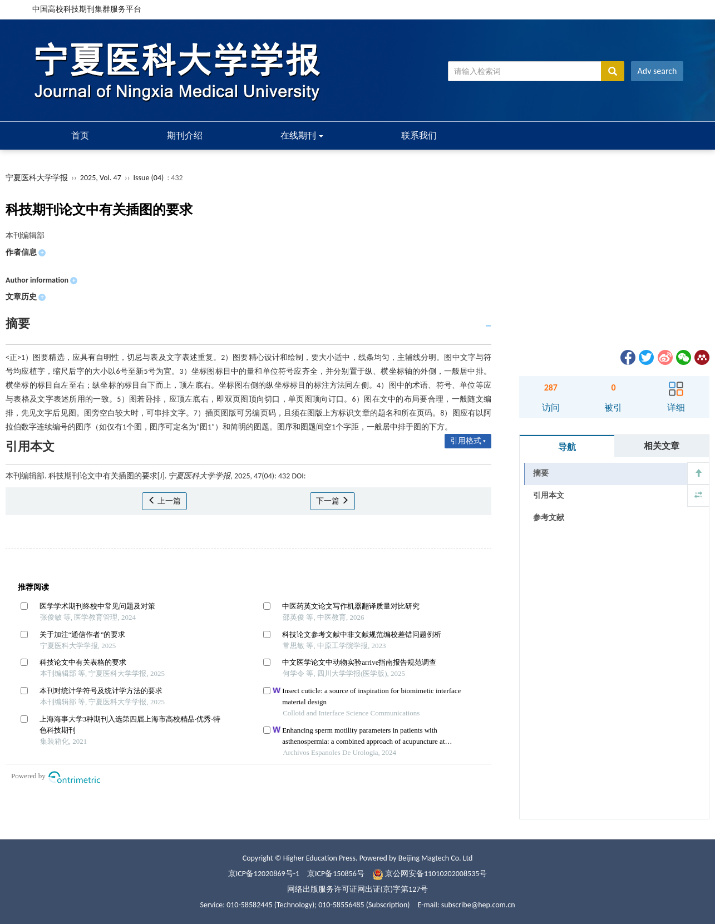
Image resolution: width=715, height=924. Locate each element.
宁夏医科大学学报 (37, 177)
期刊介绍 (185, 135)
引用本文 (548, 495)
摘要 (541, 473)
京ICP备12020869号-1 (263, 873)
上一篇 (164, 501)
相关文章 (661, 446)
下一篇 (332, 501)
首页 (80, 135)
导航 (567, 447)
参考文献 (548, 517)
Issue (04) (149, 177)
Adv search (657, 71)
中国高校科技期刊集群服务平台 (86, 9)
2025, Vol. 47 (101, 177)
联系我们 (419, 135)
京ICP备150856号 (335, 873)
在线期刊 (302, 135)
